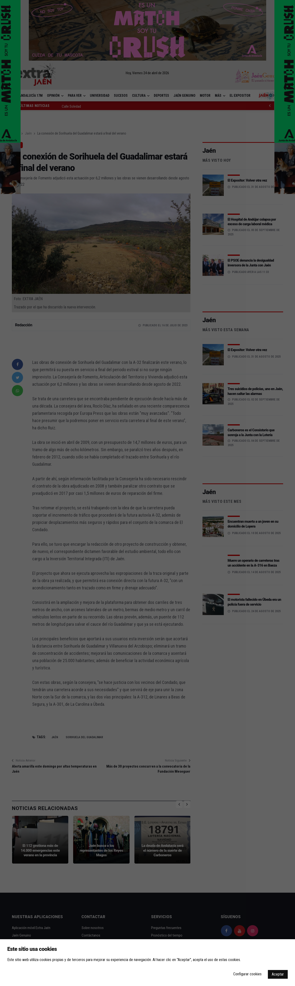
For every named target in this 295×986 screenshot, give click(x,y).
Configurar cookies (247, 974)
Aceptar (278, 974)
